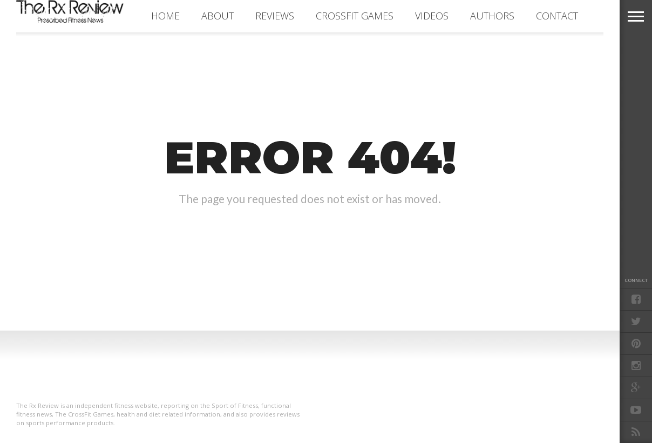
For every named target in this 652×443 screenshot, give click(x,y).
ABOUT (217, 15)
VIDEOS (432, 15)
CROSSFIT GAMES (354, 15)
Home (165, 15)
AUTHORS (492, 15)
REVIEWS (274, 15)
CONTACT (557, 15)
